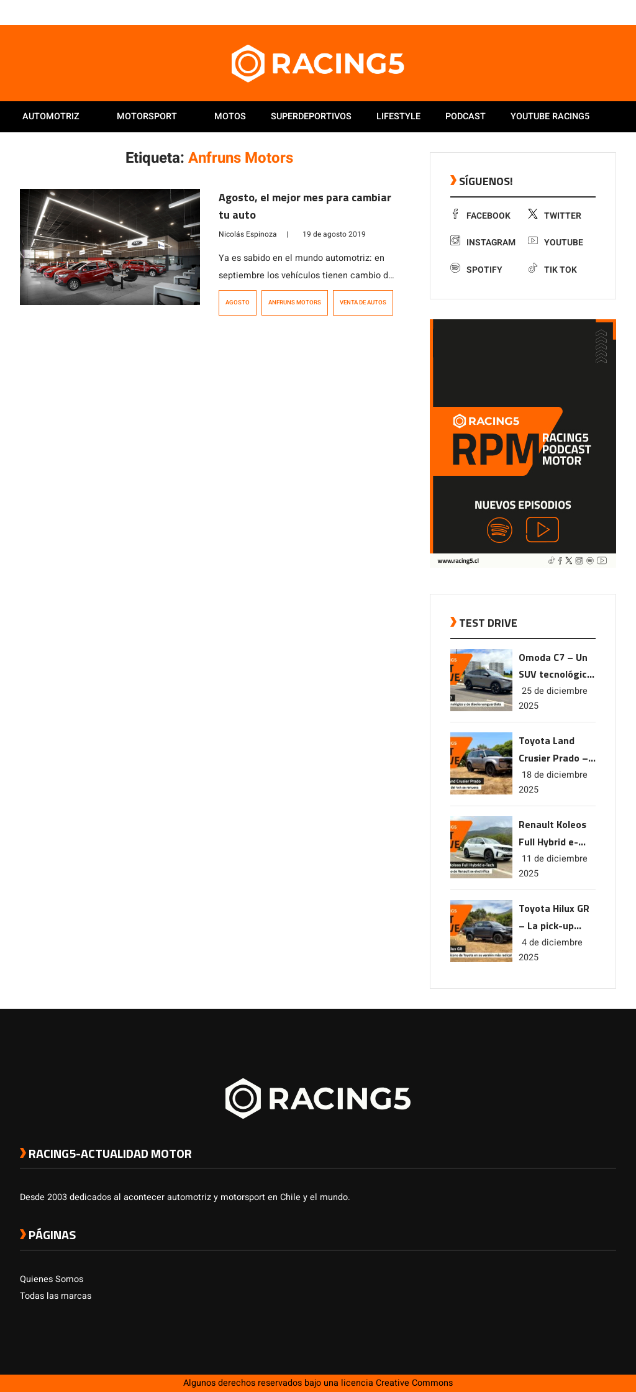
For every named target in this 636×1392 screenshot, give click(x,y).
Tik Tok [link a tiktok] (552, 269)
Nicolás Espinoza (248, 234)
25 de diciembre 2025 (553, 698)
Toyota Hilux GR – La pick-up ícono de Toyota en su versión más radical (555, 918)
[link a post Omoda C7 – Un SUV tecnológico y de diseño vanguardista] (481, 708)
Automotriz (51, 116)
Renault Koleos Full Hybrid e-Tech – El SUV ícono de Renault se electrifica (556, 834)
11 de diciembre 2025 (553, 866)
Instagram (483, 242)
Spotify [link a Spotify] (476, 269)
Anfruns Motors (294, 302)
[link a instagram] (572, 11)
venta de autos (363, 302)
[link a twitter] (560, 11)
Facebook (480, 215)
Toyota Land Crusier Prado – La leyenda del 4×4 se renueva (553, 750)
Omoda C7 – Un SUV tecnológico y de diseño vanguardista (556, 667)
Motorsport (147, 116)
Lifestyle (398, 116)
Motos (230, 116)
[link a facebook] (548, 11)
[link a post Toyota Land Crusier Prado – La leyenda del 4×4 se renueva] (481, 791)
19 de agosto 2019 (334, 234)
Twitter (554, 215)
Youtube (555, 242)
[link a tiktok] (610, 11)
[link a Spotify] (597, 11)
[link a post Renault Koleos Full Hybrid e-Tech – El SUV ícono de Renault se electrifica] (481, 875)
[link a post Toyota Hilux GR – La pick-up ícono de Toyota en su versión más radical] (481, 959)
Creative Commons (414, 1383)
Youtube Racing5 (550, 116)
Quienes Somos (51, 1279)
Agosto (237, 302)
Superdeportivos (311, 116)
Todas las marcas (55, 1296)
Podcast (465, 116)
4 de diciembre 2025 (551, 950)
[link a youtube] (585, 11)
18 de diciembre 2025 (553, 782)
